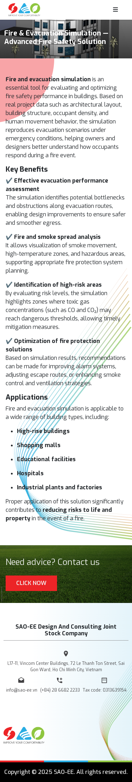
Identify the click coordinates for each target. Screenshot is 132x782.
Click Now (31, 583)
